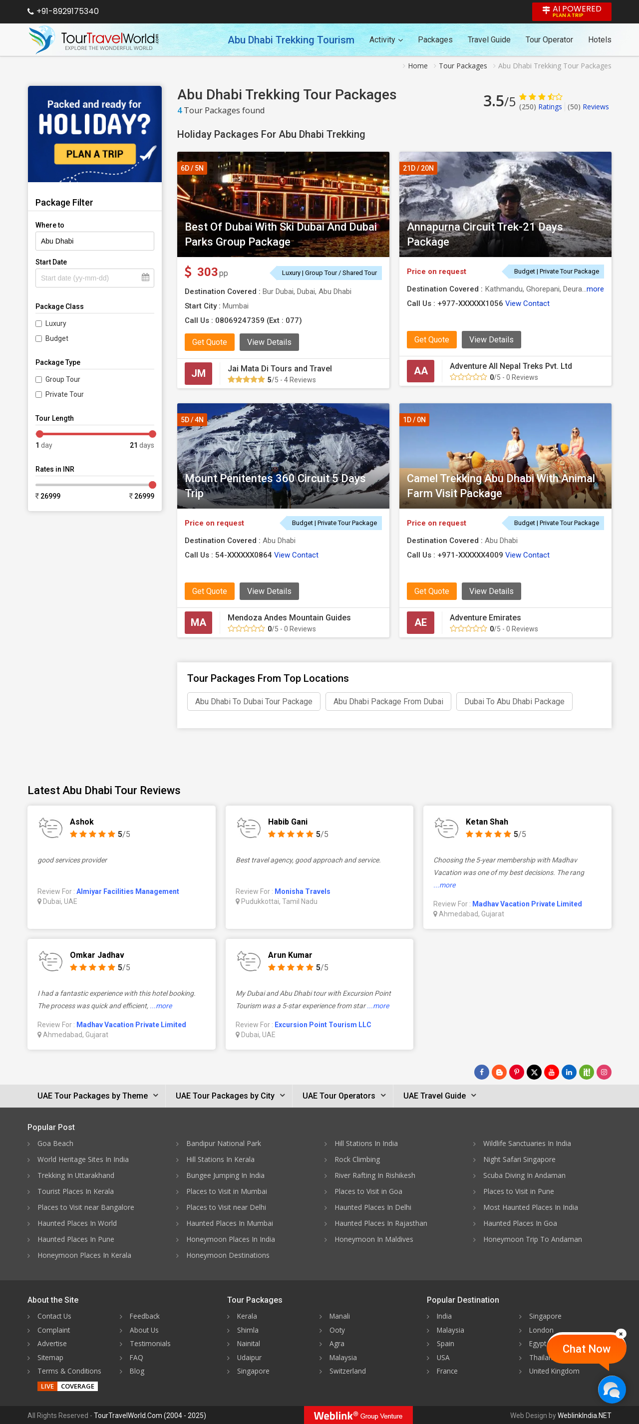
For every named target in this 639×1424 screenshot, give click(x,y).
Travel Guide (489, 39)
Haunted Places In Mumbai (229, 1223)
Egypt (538, 1343)
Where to (49, 225)
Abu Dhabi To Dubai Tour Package (254, 701)
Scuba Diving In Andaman (524, 1175)
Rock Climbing (357, 1159)
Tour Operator (549, 39)
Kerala (247, 1316)
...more (444, 885)
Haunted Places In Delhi (372, 1207)
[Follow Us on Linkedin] (569, 1072)
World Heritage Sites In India (83, 1159)
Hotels (600, 39)
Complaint (53, 1329)
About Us (145, 1329)
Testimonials (150, 1343)
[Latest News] (499, 1072)
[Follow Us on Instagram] (604, 1072)
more (595, 289)
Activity (386, 39)
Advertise (52, 1343)
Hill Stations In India (366, 1143)
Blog (137, 1370)
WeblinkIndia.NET (585, 1415)
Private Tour (64, 394)
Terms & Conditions (69, 1370)
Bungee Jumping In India (225, 1175)
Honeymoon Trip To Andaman (532, 1239)
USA (443, 1356)
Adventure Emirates (485, 617)
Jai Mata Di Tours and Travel (280, 368)
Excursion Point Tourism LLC (323, 1025)
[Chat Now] (612, 1389)
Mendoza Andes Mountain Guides (289, 617)
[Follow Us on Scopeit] (586, 1072)
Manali (340, 1316)
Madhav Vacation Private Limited (527, 904)
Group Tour (62, 379)
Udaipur (249, 1356)
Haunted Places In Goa (520, 1223)
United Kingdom (555, 1370)
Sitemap (50, 1356)
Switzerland (347, 1370)
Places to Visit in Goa (368, 1191)
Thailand (543, 1356)
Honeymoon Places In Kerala (84, 1255)
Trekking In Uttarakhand (76, 1175)
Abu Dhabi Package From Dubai (388, 701)
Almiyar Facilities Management (127, 891)
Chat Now (587, 1349)
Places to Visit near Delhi (226, 1207)
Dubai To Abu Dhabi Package (514, 701)
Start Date (51, 262)
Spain (445, 1343)
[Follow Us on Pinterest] (516, 1072)
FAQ (137, 1356)
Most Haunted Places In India (530, 1207)
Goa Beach (55, 1143)
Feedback (145, 1316)
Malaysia (343, 1356)
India (444, 1316)
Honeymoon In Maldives (373, 1239)
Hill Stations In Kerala (220, 1159)
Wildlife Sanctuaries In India (527, 1143)
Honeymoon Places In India (230, 1239)
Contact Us (55, 1316)
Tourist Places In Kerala (75, 1191)
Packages (435, 39)
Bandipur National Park (223, 1143)
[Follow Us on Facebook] (481, 1072)
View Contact (527, 303)
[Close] (621, 1334)
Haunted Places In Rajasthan (380, 1223)
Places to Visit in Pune (518, 1191)
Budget (56, 338)
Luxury (55, 323)
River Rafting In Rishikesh (374, 1175)
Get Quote (209, 342)
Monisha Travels (302, 891)
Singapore (253, 1370)
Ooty (337, 1329)
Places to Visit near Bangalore (85, 1207)
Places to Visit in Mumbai (226, 1191)
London (541, 1329)
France (448, 1370)
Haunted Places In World (77, 1223)
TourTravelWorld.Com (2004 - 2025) (150, 1415)
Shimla (248, 1329)
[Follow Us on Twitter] (534, 1072)
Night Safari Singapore (519, 1159)
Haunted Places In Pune (75, 1239)
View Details (269, 342)
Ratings (540, 106)
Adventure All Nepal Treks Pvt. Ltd (511, 366)
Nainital (249, 1343)
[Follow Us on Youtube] (551, 1072)
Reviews (588, 106)
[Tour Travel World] (93, 39)
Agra (336, 1343)
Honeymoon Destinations (228, 1255)
